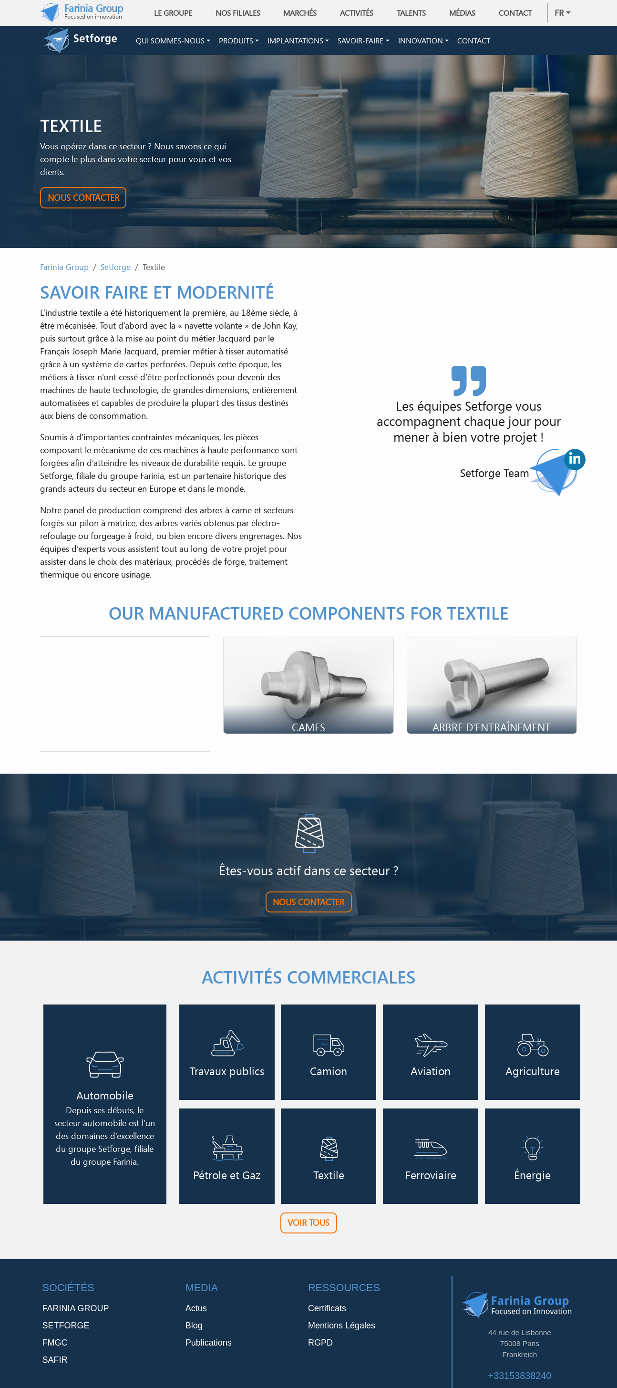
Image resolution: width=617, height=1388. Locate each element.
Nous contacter (83, 200)
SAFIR (55, 1363)
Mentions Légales (341, 1329)
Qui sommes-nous (170, 42)
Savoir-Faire (360, 42)
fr (559, 13)
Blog (194, 1329)
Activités (356, 13)
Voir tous (308, 1226)
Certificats (327, 1311)
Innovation (420, 42)
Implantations (295, 42)
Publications (208, 1346)
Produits (236, 42)
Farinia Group (64, 269)
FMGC (55, 1346)
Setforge (116, 269)
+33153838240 (520, 1378)
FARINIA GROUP (75, 1311)
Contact (515, 13)
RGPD (320, 1346)
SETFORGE (66, 1329)
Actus (196, 1311)
